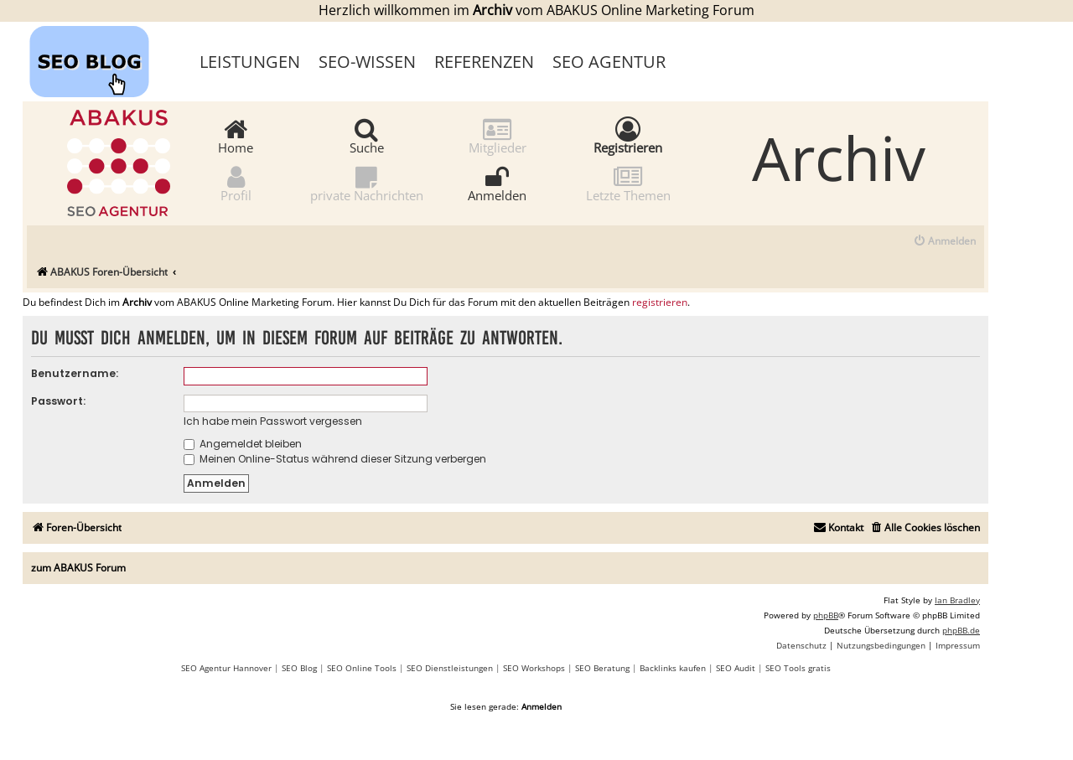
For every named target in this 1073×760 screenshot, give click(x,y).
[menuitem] (944, 241)
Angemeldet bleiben (243, 444)
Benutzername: (74, 373)
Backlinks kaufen (673, 668)
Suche (367, 135)
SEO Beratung (602, 668)
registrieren (659, 302)
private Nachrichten (366, 183)
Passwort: (58, 401)
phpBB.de (961, 630)
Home (235, 135)
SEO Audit (735, 668)
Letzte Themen (628, 183)
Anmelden (497, 183)
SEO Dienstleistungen (450, 668)
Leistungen (250, 61)
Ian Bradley (957, 600)
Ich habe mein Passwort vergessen (273, 421)
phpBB (825, 615)
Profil (235, 183)
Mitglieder (497, 135)
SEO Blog (299, 668)
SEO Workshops (534, 668)
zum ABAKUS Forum (78, 568)
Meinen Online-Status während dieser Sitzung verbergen (335, 459)
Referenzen (484, 61)
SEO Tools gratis (798, 668)
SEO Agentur (609, 61)
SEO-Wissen (367, 61)
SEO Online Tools (362, 668)
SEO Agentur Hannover (226, 668)
